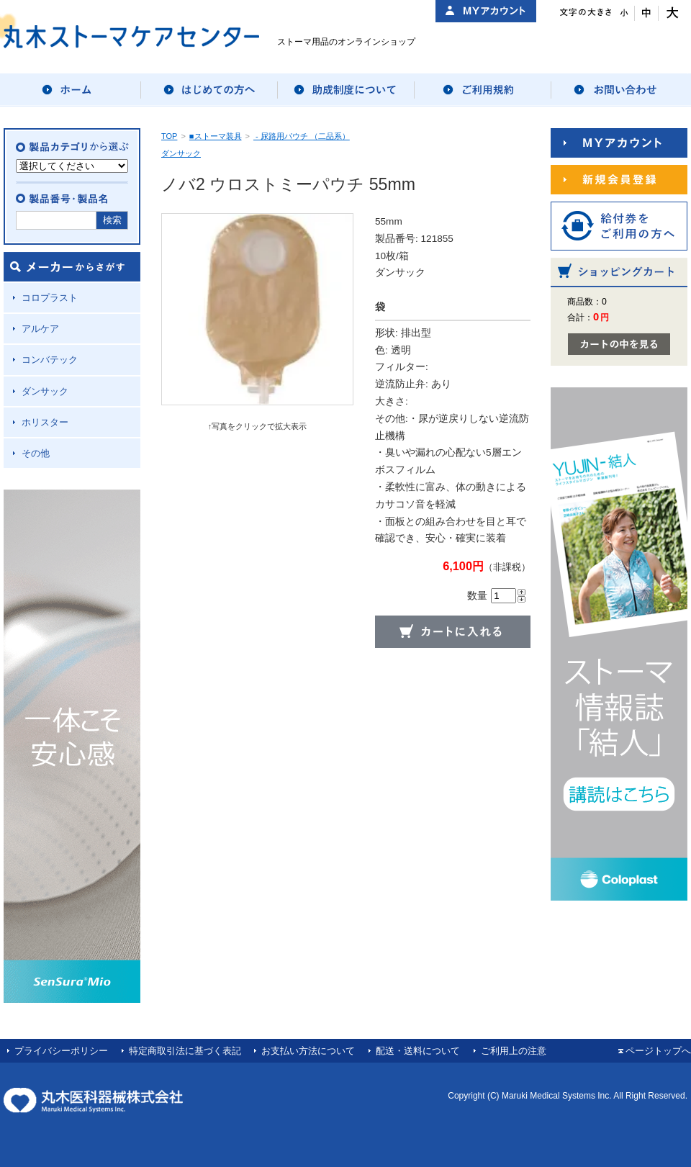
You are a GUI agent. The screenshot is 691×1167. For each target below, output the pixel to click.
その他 (36, 453)
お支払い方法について (308, 1050)
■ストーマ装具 (215, 136)
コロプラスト (50, 297)
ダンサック (45, 391)
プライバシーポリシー (61, 1050)
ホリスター (45, 422)
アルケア (40, 328)
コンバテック (50, 359)
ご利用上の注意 (513, 1050)
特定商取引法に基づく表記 (185, 1050)
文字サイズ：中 (647, 13)
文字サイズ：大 (670, 13)
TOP (169, 136)
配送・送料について (418, 1050)
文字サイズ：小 (623, 13)
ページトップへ (658, 1050)
